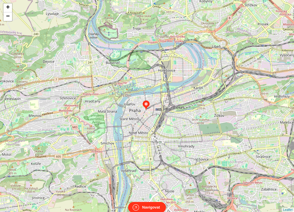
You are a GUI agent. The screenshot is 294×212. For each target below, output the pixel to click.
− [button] (8, 16)
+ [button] (8, 7)
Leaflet (288, 204)
